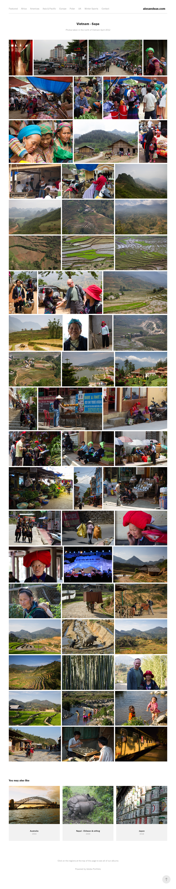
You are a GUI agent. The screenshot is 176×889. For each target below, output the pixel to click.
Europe (62, 8)
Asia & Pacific (49, 8)
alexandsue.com (153, 9)
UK (79, 8)
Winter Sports (91, 8)
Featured (13, 8)
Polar (72, 8)
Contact (105, 8)
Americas (34, 8)
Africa (24, 8)
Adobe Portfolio (93, 869)
